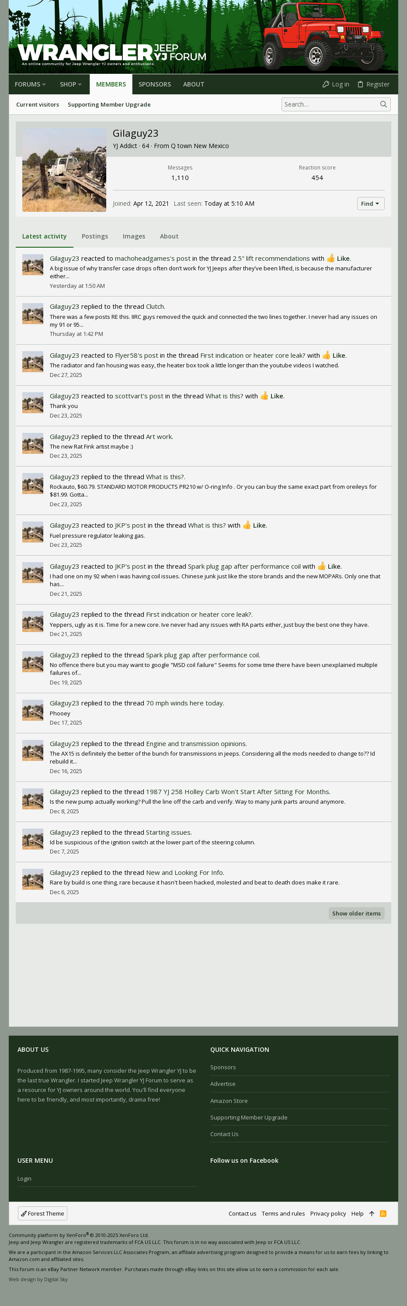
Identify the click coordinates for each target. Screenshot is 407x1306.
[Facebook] (13, 1293)
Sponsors (223, 1067)
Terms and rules (283, 1213)
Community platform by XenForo (79, 1235)
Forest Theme (42, 1213)
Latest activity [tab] (44, 236)
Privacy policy (328, 1213)
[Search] (336, 104)
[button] (44, 84)
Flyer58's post (136, 355)
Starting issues (168, 832)
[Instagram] (26, 1293)
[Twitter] (39, 1293)
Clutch (155, 306)
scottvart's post (139, 395)
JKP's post (130, 525)
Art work (159, 436)
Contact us (224, 1134)
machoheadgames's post (153, 258)
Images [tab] (134, 236)
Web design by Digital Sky (38, 1279)
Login (24, 1178)
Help (357, 1213)
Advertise (223, 1084)
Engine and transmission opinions (196, 743)
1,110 (180, 177)
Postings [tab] (95, 236)
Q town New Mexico (200, 146)
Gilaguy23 (65, 258)
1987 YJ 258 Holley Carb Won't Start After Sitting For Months (237, 791)
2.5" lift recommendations (271, 258)
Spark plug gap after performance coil (244, 566)
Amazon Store (229, 1101)
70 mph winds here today (184, 702)
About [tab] (169, 236)
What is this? (224, 395)
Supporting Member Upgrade (249, 1117)
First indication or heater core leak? (253, 355)
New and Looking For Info (184, 872)
